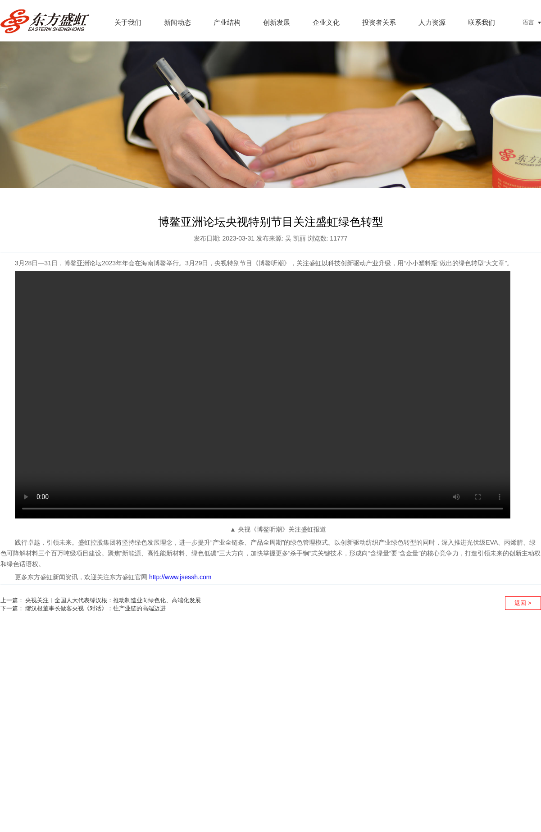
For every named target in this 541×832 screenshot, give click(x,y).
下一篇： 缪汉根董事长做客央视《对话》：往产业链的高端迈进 (83, 608)
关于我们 (127, 22)
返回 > (522, 603)
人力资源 (432, 22)
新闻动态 (177, 22)
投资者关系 (379, 22)
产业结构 (227, 22)
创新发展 (276, 22)
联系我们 (481, 22)
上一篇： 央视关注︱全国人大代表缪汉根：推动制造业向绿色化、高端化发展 (100, 600)
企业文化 (326, 22)
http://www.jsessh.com (180, 577)
